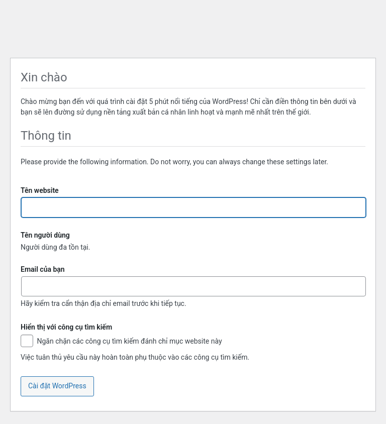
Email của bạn (43, 269)
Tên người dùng (45, 235)
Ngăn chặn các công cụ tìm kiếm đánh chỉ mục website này (121, 342)
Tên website (40, 190)
